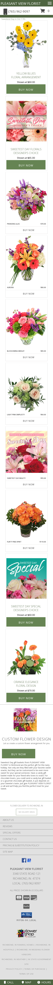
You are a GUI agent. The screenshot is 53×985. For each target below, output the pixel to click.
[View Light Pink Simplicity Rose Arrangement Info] (26, 388)
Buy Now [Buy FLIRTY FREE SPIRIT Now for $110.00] (28, 548)
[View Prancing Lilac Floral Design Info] (26, 197)
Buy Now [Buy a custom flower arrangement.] (18, 754)
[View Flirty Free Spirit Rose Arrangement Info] (26, 515)
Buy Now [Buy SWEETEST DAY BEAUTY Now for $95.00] (28, 484)
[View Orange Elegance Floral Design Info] (26, 654)
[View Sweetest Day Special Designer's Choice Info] (26, 578)
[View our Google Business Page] (29, 861)
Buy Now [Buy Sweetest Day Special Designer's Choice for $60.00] (26, 622)
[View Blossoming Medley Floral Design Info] (26, 324)
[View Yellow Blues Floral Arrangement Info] (26, 45)
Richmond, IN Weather (14, 959)
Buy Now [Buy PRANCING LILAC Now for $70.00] (28, 230)
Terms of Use (26, 974)
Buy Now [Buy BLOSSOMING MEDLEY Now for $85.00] (28, 357)
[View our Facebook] (24, 861)
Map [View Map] (26, 982)
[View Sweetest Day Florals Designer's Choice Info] (26, 121)
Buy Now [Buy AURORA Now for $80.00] (28, 293)
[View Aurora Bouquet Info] (26, 261)
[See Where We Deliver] (26, 812)
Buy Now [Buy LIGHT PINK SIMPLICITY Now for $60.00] (28, 420)
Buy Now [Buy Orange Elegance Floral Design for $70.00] (26, 698)
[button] (45, 12)
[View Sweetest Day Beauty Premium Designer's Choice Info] (26, 452)
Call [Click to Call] (9, 982)
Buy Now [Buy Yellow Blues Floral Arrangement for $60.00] (26, 90)
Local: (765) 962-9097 (26, 883)
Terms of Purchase (34, 969)
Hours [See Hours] (44, 982)
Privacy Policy (14, 969)
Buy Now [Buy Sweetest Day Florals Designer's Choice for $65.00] (26, 165)
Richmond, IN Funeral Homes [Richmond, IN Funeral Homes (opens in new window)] (18, 945)
